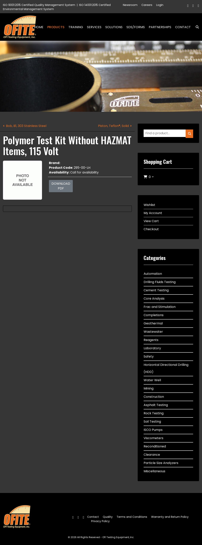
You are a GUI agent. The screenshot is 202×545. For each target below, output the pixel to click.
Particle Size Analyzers (161, 463)
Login (159, 5)
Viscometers (153, 438)
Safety (149, 356)
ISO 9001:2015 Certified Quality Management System (39, 5)
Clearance (152, 454)
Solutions (114, 27)
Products (56, 27)
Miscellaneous (154, 471)
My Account (153, 213)
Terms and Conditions (132, 517)
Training (75, 27)
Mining (148, 388)
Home (38, 27)
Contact (183, 27)
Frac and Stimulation (160, 307)
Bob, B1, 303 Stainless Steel (26, 126)
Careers (146, 5)
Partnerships (160, 27)
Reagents (151, 340)
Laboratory (152, 348)
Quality (108, 517)
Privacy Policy (100, 521)
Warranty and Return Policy (170, 517)
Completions (154, 315)
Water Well (152, 380)
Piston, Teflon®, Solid (113, 126)
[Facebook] (188, 5)
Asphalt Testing (156, 405)
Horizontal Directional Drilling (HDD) (166, 368)
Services (94, 27)
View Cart (151, 221)
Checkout (151, 229)
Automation (153, 273)
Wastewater (153, 331)
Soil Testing (152, 421)
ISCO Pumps (153, 430)
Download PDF (60, 186)
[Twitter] (193, 5)
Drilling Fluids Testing (160, 282)
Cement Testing (156, 290)
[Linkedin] (198, 5)
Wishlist (149, 205)
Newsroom (130, 5)
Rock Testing (154, 413)
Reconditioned (155, 446)
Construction (154, 396)
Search (196, 27)
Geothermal (153, 323)
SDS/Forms (135, 27)
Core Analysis (154, 298)
